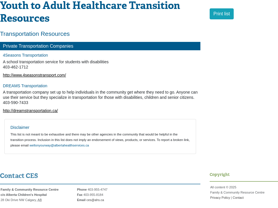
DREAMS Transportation (25, 85)
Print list (221, 13)
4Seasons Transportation (25, 55)
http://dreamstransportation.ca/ (30, 110)
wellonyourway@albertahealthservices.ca (59, 145)
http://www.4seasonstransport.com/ (34, 75)
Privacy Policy (220, 197)
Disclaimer (19, 127)
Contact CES (19, 176)
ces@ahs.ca (95, 200)
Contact (238, 197)
